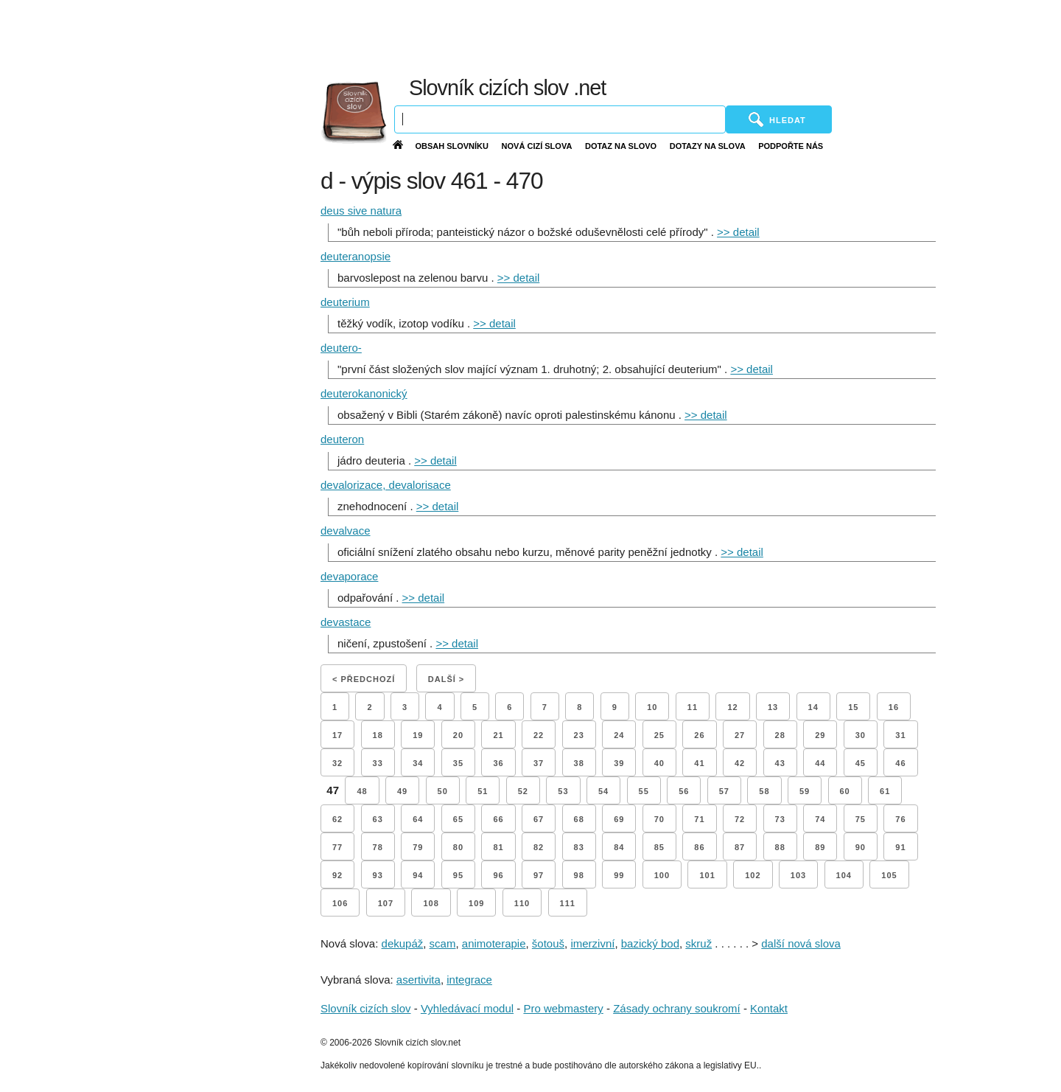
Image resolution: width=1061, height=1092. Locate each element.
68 (579, 819)
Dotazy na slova (708, 146)
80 (458, 847)
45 (860, 763)
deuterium (345, 302)
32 (337, 763)
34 (418, 763)
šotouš (548, 943)
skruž (698, 943)
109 (476, 903)
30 (860, 735)
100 (662, 875)
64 (418, 819)
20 (458, 735)
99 (619, 875)
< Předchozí (363, 679)
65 (458, 819)
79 (418, 847)
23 (579, 735)
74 (820, 819)
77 (337, 847)
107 (385, 903)
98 (579, 875)
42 (740, 763)
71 (699, 819)
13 (773, 707)
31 (900, 735)
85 (659, 847)
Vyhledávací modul (467, 1008)
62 (337, 819)
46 (900, 763)
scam (443, 943)
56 (684, 791)
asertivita (418, 979)
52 (523, 791)
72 (740, 819)
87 (740, 847)
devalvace (346, 530)
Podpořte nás (790, 146)
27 (740, 735)
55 (644, 791)
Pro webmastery (563, 1008)
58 (764, 791)
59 (804, 791)
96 (498, 875)
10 (652, 707)
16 (894, 707)
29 (820, 735)
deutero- (341, 347)
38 (579, 763)
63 (378, 819)
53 (563, 791)
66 (498, 819)
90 (860, 847)
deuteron (342, 439)
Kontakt (769, 1008)
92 (337, 875)
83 (579, 847)
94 (418, 875)
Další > (446, 679)
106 (340, 903)
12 (732, 707)
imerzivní (592, 943)
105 (889, 875)
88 (780, 847)
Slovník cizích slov (366, 1008)
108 (430, 903)
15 (853, 707)
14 (813, 707)
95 (458, 875)
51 (482, 791)
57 (724, 791)
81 (498, 847)
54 (603, 791)
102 (752, 875)
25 (659, 735)
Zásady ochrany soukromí (676, 1008)
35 (458, 763)
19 (418, 735)
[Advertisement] (707, 37)
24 (619, 735)
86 (699, 847)
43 (780, 763)
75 (860, 819)
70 (659, 819)
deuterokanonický (364, 393)
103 (798, 875)
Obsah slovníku (452, 146)
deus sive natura (361, 210)
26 (699, 735)
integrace (469, 979)
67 (538, 819)
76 (900, 819)
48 (362, 791)
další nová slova (801, 943)
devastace (346, 622)
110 (522, 903)
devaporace (349, 576)
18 (378, 735)
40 (659, 763)
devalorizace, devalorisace (386, 485)
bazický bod (650, 943)
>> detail (738, 232)
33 (378, 763)
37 (538, 763)
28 (780, 735)
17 (337, 735)
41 (699, 763)
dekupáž (403, 943)
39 (619, 763)
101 (707, 875)
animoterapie (494, 943)
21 (498, 735)
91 (900, 847)
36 (498, 763)
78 (378, 847)
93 (378, 875)
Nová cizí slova (537, 146)
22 (538, 735)
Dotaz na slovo (620, 146)
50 (443, 791)
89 (820, 847)
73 (780, 819)
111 (567, 903)
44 (820, 763)
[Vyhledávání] (560, 119)
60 (845, 791)
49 (402, 791)
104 (844, 875)
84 (619, 847)
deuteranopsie (356, 256)
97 (538, 875)
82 (538, 847)
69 (619, 819)
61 (885, 791)
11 (692, 707)
